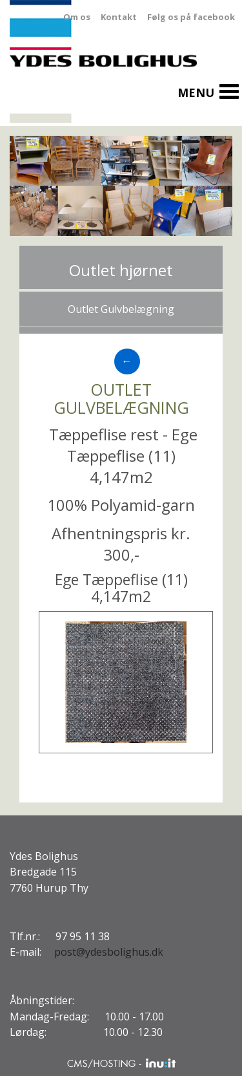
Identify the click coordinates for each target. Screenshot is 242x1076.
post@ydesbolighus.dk (108, 952)
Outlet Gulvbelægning (121, 309)
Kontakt (119, 17)
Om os (76, 17)
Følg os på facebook (191, 17)
